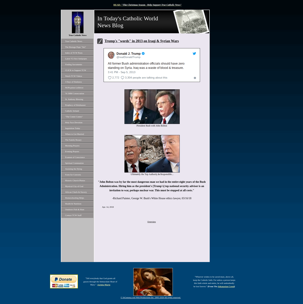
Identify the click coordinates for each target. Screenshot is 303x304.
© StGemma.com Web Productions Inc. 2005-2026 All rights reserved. (151, 297)
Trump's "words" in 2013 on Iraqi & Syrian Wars (142, 41)
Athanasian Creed (226, 286)
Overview (151, 221)
